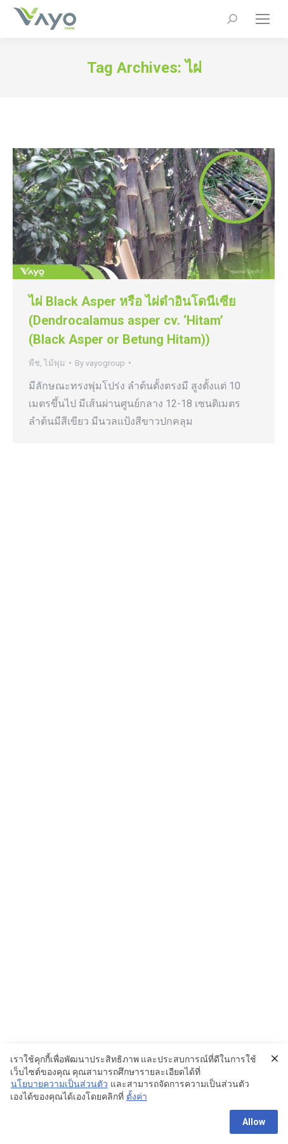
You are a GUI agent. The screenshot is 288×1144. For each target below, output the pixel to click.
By (100, 363)
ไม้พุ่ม (54, 363)
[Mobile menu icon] (262, 19)
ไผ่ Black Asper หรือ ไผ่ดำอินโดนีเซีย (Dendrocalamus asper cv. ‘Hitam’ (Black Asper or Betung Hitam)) (132, 320)
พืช (34, 363)
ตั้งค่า (136, 1096)
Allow (253, 1122)
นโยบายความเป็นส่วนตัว (59, 1084)
